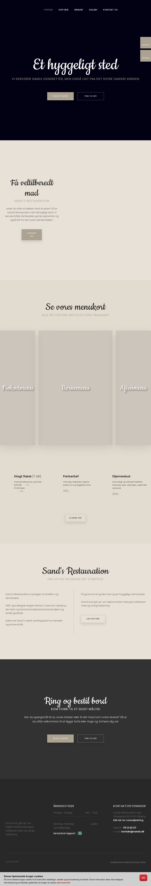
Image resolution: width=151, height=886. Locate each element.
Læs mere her (63, 882)
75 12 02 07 (129, 827)
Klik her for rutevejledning (128, 820)
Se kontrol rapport (64, 833)
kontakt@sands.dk (132, 831)
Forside (48, 9)
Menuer (78, 9)
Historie (64, 9)
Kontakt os (110, 9)
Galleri (93, 9)
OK (143, 877)
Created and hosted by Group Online (128, 862)
